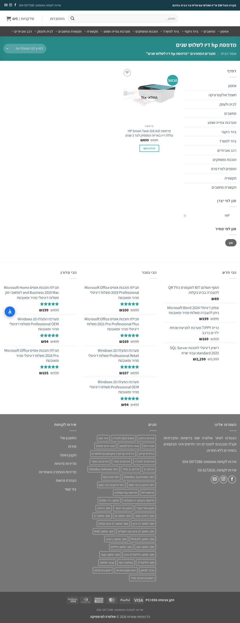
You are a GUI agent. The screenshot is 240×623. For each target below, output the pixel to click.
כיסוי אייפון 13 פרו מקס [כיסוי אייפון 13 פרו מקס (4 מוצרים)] (111, 485)
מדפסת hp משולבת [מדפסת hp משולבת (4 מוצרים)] (125, 493)
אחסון (223, 31)
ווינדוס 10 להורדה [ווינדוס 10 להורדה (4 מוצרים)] (144, 461)
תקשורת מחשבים (68, 31)
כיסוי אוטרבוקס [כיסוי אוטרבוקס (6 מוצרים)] (111, 477)
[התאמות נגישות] (10, 311)
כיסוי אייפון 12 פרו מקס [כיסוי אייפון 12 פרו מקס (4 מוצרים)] (141, 485)
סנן (231, 243)
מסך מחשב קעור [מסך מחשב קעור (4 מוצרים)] (110, 555)
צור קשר (70, 489)
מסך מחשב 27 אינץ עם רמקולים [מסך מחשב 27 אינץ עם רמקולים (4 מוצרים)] (136, 531)
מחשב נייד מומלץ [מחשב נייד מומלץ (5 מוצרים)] (109, 500)
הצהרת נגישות (66, 480)
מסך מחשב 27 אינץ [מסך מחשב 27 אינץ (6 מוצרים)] (143, 524)
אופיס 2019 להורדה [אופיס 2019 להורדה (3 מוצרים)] (123, 438)
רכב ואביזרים (21, 31)
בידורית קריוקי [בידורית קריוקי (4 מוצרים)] (146, 454)
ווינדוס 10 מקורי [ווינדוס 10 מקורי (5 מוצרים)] (100, 461)
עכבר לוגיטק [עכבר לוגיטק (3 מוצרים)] (147, 570)
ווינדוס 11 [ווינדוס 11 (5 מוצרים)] (149, 469)
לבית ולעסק (43, 31)
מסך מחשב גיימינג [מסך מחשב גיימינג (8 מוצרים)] (116, 539)
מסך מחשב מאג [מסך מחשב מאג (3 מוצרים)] (145, 547)
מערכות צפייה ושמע (115, 31)
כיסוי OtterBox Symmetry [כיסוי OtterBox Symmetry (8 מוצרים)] (139, 477)
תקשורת (91, 31)
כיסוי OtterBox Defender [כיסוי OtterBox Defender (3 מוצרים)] (103, 469)
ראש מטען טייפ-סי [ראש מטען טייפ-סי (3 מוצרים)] (126, 570)
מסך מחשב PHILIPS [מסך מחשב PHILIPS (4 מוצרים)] (142, 539)
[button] (57, 19)
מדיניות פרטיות (65, 463)
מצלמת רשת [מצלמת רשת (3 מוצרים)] (126, 563)
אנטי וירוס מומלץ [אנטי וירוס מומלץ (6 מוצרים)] (105, 446)
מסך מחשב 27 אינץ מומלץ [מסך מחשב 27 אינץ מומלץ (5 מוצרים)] (113, 524)
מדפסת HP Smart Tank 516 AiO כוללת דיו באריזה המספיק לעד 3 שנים (149, 133)
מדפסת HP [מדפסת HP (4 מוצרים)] (147, 493)
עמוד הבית (228, 53)
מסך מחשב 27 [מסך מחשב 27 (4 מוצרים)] (102, 516)
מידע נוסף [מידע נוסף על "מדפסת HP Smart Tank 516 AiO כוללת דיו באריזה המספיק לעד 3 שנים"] (149, 148)
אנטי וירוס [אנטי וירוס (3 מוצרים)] (148, 446)
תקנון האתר (68, 455)
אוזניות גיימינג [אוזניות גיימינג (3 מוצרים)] (146, 438)
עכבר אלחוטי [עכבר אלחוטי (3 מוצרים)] (107, 563)
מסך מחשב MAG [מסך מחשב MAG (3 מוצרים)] (104, 531)
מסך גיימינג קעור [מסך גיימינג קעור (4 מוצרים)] (144, 516)
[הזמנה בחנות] (25, 48)
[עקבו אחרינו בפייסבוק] (15, 5)
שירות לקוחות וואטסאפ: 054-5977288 (40, 5)
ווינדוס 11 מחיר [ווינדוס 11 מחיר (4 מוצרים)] (130, 469)
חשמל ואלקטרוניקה (222, 94)
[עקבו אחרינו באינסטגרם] (10, 5)
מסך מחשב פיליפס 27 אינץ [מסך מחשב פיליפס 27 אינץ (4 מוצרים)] (139, 555)
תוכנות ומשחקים (145, 31)
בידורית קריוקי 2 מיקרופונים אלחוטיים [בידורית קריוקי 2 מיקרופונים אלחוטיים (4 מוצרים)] (113, 454)
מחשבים (208, 31)
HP (227, 215)
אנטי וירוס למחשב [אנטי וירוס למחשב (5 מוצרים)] (129, 446)
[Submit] (72, 19)
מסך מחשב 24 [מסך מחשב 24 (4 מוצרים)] (122, 516)
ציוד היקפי (189, 31)
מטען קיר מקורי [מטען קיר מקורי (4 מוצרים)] (123, 508)
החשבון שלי (68, 437)
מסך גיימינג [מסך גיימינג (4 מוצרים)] (103, 508)
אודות (72, 446)
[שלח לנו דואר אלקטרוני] (5, 5)
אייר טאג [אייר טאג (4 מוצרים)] (103, 438)
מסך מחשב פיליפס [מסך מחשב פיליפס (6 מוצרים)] (121, 547)
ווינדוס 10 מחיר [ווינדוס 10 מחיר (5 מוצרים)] (121, 461)
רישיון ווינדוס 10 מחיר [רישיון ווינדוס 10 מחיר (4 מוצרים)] (142, 578)
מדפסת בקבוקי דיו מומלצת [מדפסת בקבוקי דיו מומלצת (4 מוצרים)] (138, 500)
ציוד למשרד (169, 31)
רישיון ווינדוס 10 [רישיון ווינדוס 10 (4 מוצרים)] (103, 570)
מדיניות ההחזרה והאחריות (57, 471)
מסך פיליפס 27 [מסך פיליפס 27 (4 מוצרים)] (145, 563)
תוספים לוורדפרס (223, 168)
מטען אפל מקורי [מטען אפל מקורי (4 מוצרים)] (145, 508)
